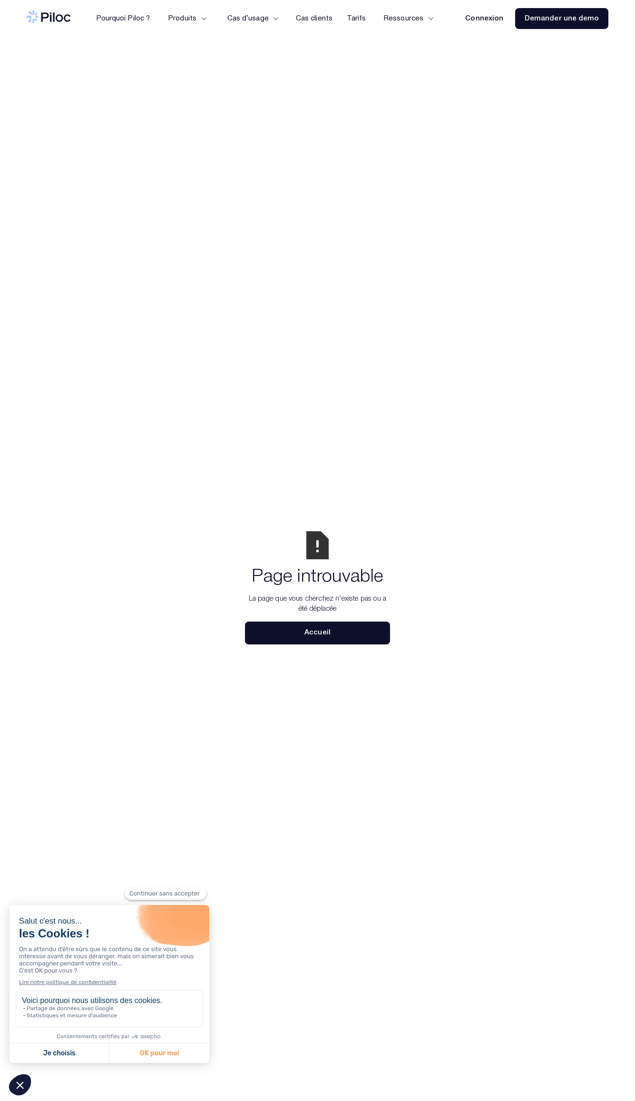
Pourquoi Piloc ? (123, 18)
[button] (187, 19)
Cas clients (314, 18)
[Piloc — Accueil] (49, 18)
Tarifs (356, 18)
